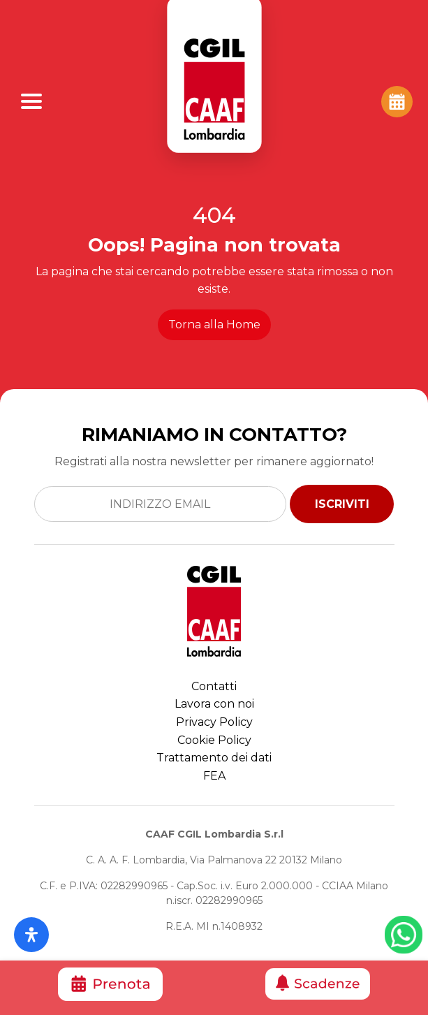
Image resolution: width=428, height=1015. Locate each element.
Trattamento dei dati (214, 757)
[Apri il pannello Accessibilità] (31, 934)
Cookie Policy (214, 740)
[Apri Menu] (31, 101)
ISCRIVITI (342, 504)
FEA (214, 775)
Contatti (214, 686)
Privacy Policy (214, 722)
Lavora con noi (214, 703)
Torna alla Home (214, 324)
